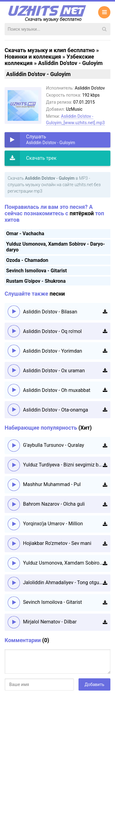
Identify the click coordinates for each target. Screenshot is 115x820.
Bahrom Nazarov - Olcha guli (54, 504)
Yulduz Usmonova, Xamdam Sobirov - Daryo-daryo (63, 563)
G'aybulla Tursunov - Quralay (53, 445)
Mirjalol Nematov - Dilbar (50, 622)
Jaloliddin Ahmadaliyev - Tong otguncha (63, 582)
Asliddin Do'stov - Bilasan (50, 312)
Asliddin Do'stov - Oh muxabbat (56, 390)
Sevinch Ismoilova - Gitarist (36, 271)
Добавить (94, 684)
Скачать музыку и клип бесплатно (50, 50)
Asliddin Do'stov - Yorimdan (52, 351)
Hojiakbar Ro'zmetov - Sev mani (57, 543)
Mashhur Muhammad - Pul (52, 484)
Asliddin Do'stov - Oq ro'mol (52, 331)
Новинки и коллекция (33, 56)
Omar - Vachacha (25, 233)
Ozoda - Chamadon (27, 260)
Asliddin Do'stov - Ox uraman (54, 371)
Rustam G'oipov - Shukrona (36, 281)
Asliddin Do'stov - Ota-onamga (55, 410)
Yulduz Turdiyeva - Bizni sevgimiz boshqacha (63, 465)
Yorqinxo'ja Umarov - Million (53, 524)
